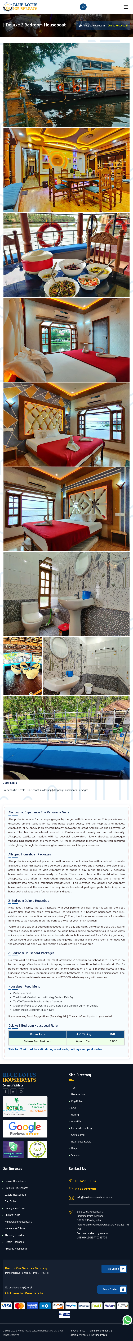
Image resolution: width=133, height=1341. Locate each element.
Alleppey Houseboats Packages (70, 790)
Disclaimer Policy (78, 1335)
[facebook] (6, 1091)
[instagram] (21, 1091)
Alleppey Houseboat (92, 26)
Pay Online (116, 1269)
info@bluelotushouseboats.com (94, 1197)
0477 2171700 (85, 1189)
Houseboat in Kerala (14, 790)
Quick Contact (114, 1289)
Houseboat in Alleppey (39, 790)
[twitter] (13, 1091)
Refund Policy (99, 1335)
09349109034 (85, 1181)
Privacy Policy (77, 1330)
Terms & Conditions (99, 1330)
